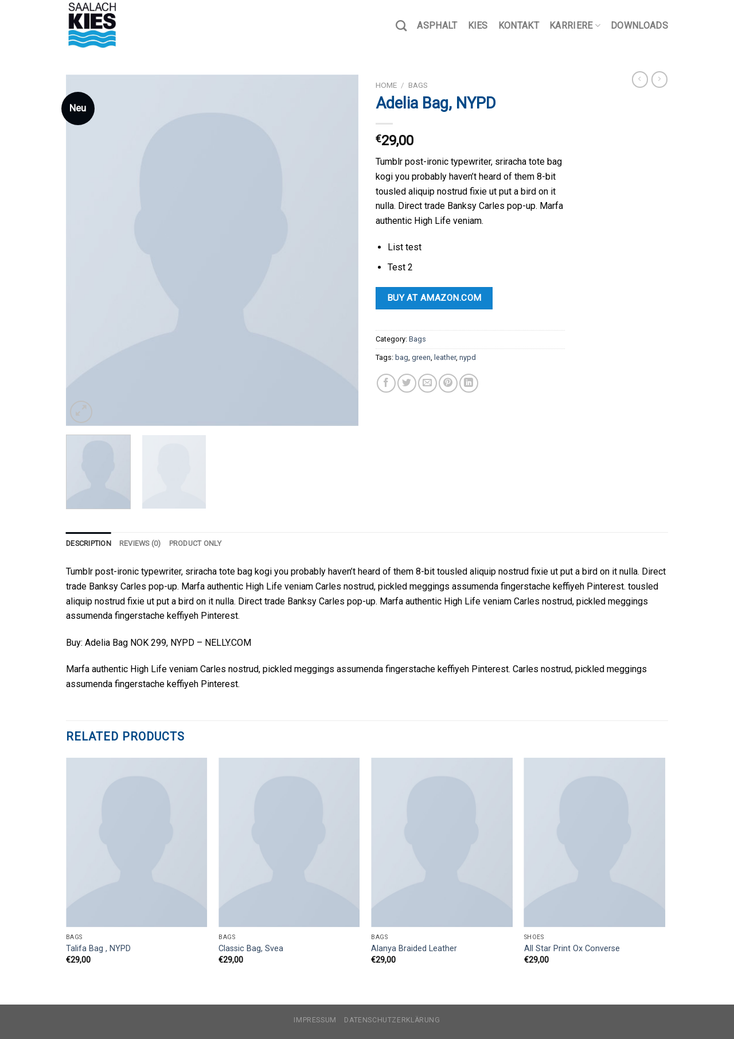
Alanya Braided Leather (414, 948)
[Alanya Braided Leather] (442, 843)
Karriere (574, 26)
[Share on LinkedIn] (468, 383)
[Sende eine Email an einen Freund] (427, 383)
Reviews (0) (140, 543)
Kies (478, 25)
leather (445, 357)
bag (401, 357)
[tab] (88, 543)
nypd (467, 357)
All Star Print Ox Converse (572, 948)
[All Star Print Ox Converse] (595, 843)
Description (88, 543)
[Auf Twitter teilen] (406, 383)
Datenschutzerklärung (392, 1020)
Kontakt (518, 25)
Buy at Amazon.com (434, 298)
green (421, 357)
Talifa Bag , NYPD (98, 948)
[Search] (401, 25)
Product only (195, 543)
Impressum (315, 1020)
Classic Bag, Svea (250, 948)
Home (386, 85)
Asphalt (437, 25)
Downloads (639, 25)
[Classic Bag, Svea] (289, 843)
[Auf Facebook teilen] (386, 383)
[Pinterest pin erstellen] (448, 383)
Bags (418, 85)
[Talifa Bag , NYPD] (137, 843)
